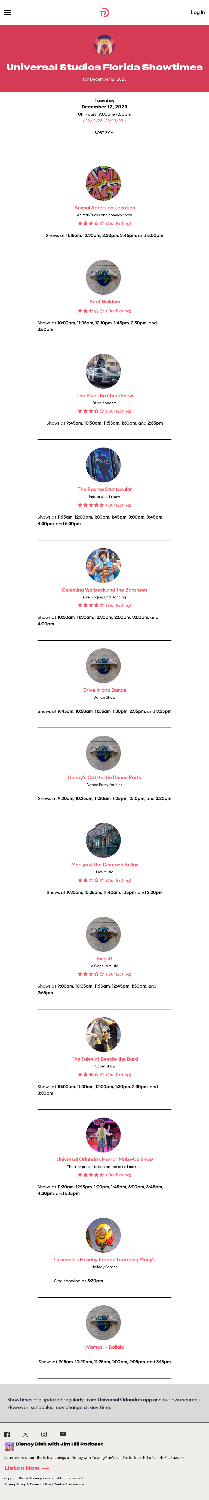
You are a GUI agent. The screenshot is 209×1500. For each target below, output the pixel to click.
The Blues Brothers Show (104, 396)
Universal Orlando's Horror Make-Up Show (104, 1159)
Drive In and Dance (104, 690)
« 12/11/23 (93, 120)
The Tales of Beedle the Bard (104, 1059)
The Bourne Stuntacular (104, 489)
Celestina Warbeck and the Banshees (104, 590)
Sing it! (104, 959)
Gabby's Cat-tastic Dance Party (104, 777)
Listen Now (28, 1468)
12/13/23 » (116, 120)
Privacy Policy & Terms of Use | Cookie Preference (44, 1484)
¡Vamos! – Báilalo (104, 1347)
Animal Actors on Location (104, 208)
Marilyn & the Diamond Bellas (104, 865)
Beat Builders (104, 302)
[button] (104, 133)
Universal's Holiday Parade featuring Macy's (104, 1259)
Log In (197, 12)
